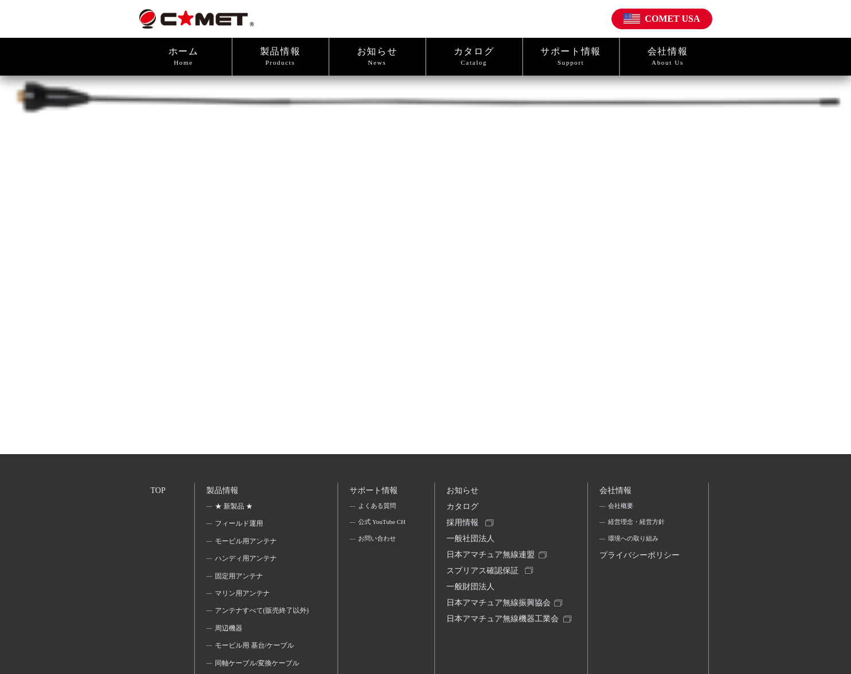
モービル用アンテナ (247, 545)
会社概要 (621, 510)
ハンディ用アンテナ (247, 562)
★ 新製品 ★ (235, 510)
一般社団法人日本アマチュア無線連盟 (492, 555)
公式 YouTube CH (377, 534)
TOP (159, 491)
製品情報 (280, 56)
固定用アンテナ (240, 580)
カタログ (474, 56)
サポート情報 (571, 56)
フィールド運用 (240, 527)
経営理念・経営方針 (638, 527)
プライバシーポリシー (637, 571)
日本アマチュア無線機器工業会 (500, 642)
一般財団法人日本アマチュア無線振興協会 (500, 608)
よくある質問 (377, 510)
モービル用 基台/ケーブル (255, 664)
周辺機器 (230, 647)
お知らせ (377, 56)
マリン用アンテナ (243, 597)
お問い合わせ (377, 559)
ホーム (184, 56)
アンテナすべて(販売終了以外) (258, 621)
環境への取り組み (634, 545)
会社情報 (668, 56)
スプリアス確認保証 (484, 582)
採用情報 (464, 529)
